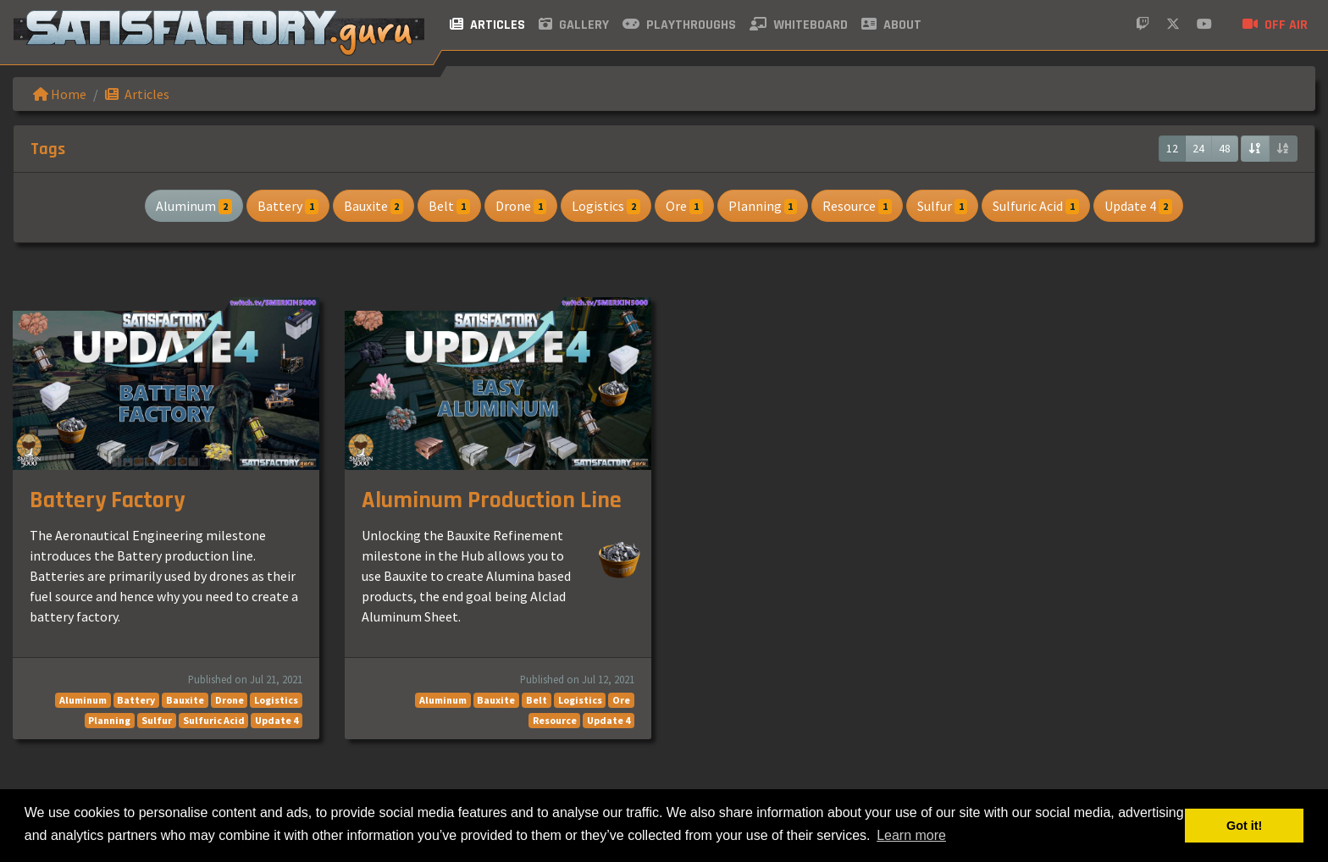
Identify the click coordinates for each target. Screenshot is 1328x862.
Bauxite (374, 205)
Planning (763, 205)
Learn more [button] (911, 835)
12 (1172, 148)
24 (1198, 148)
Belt (449, 205)
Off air (1275, 25)
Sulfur (942, 205)
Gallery (574, 25)
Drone (521, 205)
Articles (487, 25)
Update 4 (1138, 205)
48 (1225, 148)
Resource (857, 205)
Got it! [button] (1244, 825)
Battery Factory (107, 500)
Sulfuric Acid (1036, 205)
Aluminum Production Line (492, 500)
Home (59, 94)
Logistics (606, 205)
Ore (684, 205)
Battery (287, 205)
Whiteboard (799, 25)
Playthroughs (679, 25)
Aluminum (194, 205)
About (891, 25)
